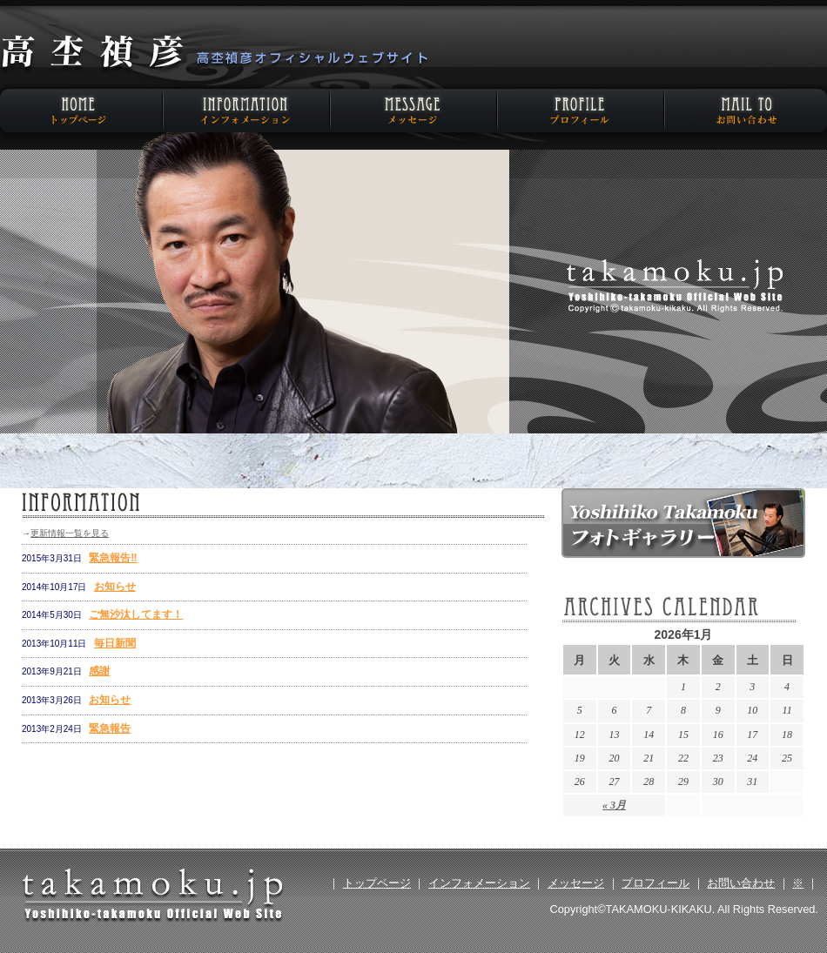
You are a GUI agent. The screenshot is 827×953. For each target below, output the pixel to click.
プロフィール (579, 110)
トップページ (377, 882)
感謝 (99, 671)
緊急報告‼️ (113, 558)
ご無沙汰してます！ (136, 614)
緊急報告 (110, 728)
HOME (82, 110)
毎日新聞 (115, 643)
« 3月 (614, 805)
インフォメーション (248, 110)
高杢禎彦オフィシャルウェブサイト (213, 54)
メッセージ (413, 110)
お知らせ (115, 587)
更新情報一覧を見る (69, 533)
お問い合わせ (744, 110)
